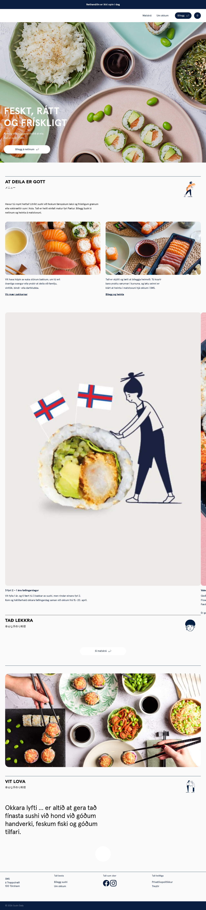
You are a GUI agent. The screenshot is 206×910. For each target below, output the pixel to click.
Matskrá (147, 15)
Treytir (155, 886)
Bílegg (181, 15)
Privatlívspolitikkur (162, 882)
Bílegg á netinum (24, 149)
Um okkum (163, 15)
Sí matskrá (101, 651)
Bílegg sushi (60, 882)
